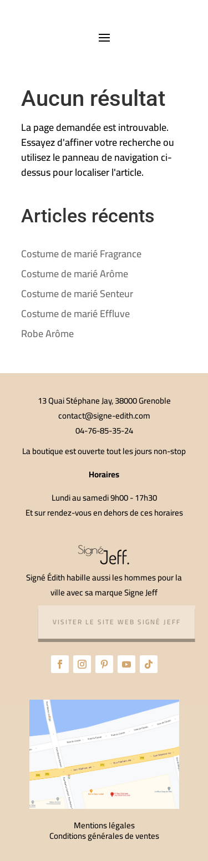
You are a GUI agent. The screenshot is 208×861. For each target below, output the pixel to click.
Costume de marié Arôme (74, 273)
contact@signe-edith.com (104, 415)
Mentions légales (104, 825)
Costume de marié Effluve (75, 313)
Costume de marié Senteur (77, 293)
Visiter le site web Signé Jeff (119, 621)
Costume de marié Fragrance (81, 253)
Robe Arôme (47, 333)
